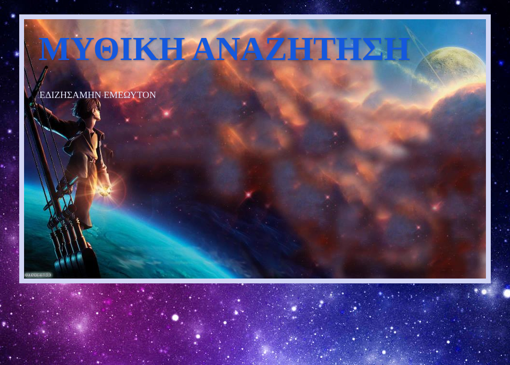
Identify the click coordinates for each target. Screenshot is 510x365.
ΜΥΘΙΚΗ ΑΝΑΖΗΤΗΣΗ (224, 48)
